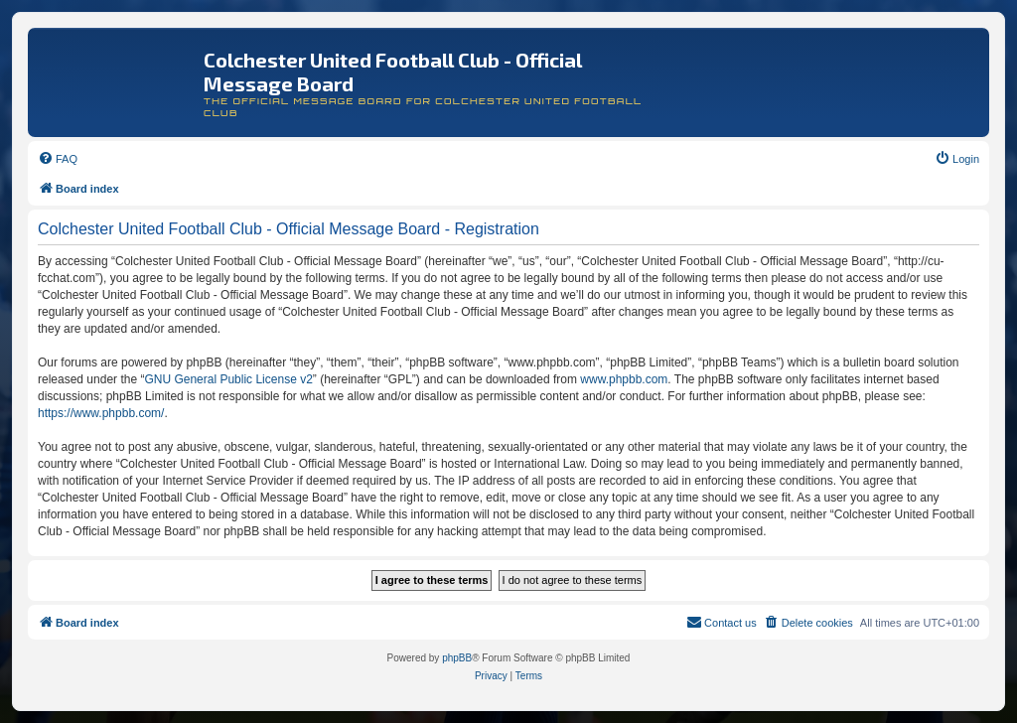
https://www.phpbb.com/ (101, 413)
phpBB (457, 657)
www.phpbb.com (623, 379)
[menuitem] (57, 159)
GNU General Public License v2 (228, 379)
